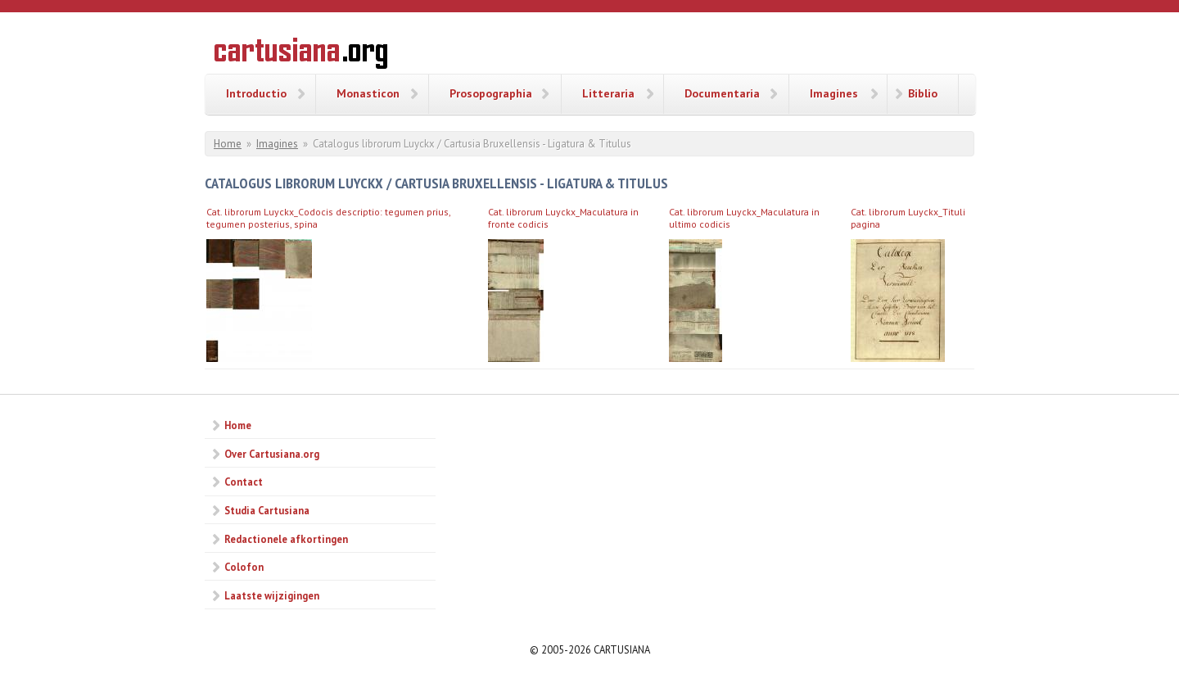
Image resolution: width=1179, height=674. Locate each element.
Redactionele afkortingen (286, 538)
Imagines (834, 93)
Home (228, 144)
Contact (243, 481)
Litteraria (608, 93)
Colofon (244, 566)
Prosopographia (490, 93)
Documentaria (722, 93)
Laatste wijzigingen (271, 595)
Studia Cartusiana (266, 510)
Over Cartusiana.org (271, 453)
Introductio (256, 93)
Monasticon (368, 93)
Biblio (922, 93)
